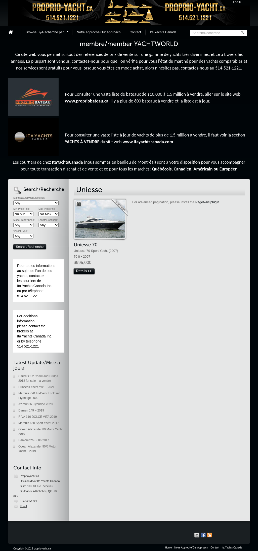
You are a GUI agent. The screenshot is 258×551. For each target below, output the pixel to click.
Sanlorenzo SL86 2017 (33, 440)
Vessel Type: (20, 231)
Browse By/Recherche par (45, 33)
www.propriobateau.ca (86, 101)
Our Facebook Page (203, 535)
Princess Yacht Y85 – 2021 (36, 387)
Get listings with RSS (209, 535)
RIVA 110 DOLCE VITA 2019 (37, 417)
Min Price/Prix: (21, 209)
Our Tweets (196, 535)
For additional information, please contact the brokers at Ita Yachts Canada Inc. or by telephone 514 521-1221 (34, 331)
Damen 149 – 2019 (31, 410)
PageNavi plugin (207, 202)
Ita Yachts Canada (163, 32)
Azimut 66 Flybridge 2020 (35, 404)
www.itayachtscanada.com (148, 142)
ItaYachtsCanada (67, 162)
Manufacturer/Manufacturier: (29, 198)
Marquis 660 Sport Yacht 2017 (38, 423)
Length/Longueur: (48, 220)
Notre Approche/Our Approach (98, 32)
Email (23, 506)
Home (13, 32)
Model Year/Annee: (24, 220)
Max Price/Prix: (46, 209)
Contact (135, 32)
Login (237, 2)
